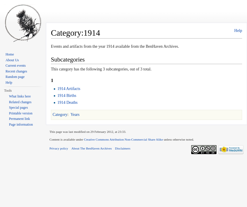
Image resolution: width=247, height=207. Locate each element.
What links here (20, 96)
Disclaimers (122, 148)
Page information (21, 124)
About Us (12, 60)
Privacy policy (58, 148)
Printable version (20, 113)
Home (9, 54)
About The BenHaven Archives (91, 148)
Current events (15, 66)
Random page (14, 77)
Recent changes (16, 71)
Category (60, 114)
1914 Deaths (67, 102)
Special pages (18, 108)
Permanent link (19, 119)
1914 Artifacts (68, 89)
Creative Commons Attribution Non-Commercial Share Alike (123, 139)
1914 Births (66, 95)
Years (74, 114)
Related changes (20, 102)
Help (238, 30)
